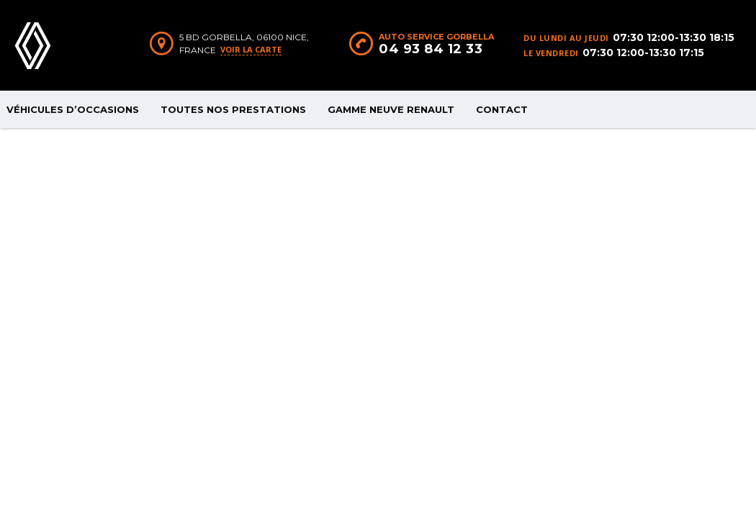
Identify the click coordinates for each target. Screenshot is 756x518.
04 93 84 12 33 (430, 49)
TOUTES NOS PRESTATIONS (233, 109)
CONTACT (502, 109)
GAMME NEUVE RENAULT (391, 109)
